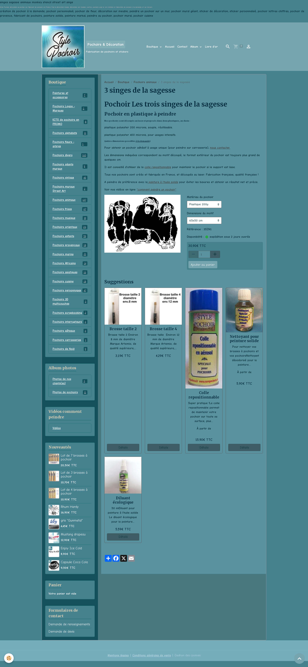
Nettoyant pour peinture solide (244, 338)
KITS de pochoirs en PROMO (70, 123)
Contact (182, 46)
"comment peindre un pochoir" (157, 189)
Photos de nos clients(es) (70, 387)
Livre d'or (211, 46)
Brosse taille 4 (163, 329)
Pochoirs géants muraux (70, 168)
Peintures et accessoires (70, 95)
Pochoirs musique (70, 221)
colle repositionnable (158, 167)
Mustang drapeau (73, 540)
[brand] (85, 46)
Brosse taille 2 (123, 329)
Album (194, 46)
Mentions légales (117, 661)
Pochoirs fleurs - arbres (70, 146)
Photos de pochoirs (70, 398)
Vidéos (57, 434)
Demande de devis (61, 637)
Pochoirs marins (70, 258)
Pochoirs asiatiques (70, 276)
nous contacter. (220, 148)
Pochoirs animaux (145, 82)
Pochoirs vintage (70, 180)
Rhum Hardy (69, 513)
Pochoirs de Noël (70, 354)
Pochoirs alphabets (70, 134)
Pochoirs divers (70, 157)
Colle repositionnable (203, 394)
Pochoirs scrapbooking (70, 317)
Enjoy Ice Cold (71, 554)
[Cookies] (9, 658)
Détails (123, 447)
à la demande (143, 141)
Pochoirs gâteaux (70, 336)
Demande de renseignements (69, 630)
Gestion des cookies (188, 661)
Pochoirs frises (70, 212)
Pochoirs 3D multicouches (70, 306)
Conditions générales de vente (151, 661)
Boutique (153, 46)
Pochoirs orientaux (70, 230)
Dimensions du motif (200, 213)
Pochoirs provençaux (70, 249)
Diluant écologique (123, 500)
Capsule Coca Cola (74, 568)
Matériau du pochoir (200, 197)
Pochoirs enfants (70, 239)
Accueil (169, 46)
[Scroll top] (299, 658)
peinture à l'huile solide (163, 182)
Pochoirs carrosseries (70, 345)
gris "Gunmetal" (72, 526)
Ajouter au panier (203, 264)
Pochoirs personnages (70, 295)
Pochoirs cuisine (70, 285)
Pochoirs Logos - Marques (70, 109)
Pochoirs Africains (70, 267)
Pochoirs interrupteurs (70, 327)
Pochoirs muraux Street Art (70, 191)
